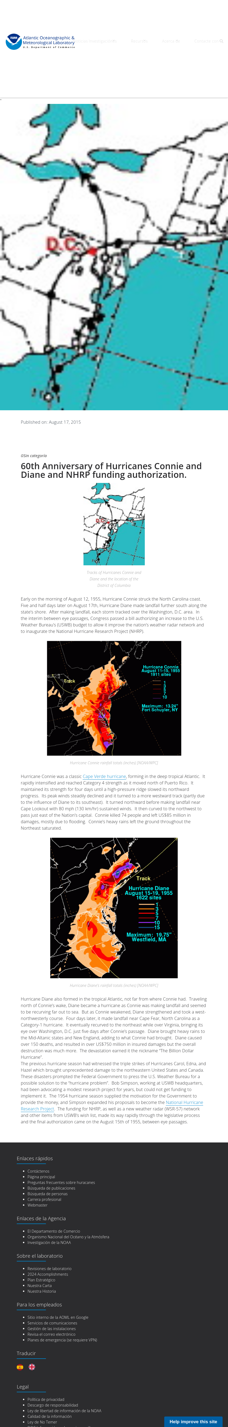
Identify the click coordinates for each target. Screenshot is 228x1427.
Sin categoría (38, 446)
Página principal (41, 1167)
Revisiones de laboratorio (50, 1259)
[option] (33, 1357)
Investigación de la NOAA (49, 1233)
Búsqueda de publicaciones (51, 1178)
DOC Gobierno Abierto (47, 1423)
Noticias (87, 42)
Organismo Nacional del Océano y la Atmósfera (68, 1227)
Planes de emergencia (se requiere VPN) (62, 1330)
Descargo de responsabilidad (53, 1395)
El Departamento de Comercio (54, 1221)
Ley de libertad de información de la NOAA (64, 1401)
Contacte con (196, 42)
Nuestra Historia (42, 1281)
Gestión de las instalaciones (52, 1319)
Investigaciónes (112, 42)
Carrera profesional (44, 1190)
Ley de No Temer (42, 1412)
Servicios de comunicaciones (52, 1313)
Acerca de (167, 42)
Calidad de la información (50, 1407)
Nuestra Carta (40, 1276)
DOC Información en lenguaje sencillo (60, 1418)
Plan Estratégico (41, 1270)
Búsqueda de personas (48, 1184)
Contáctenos (38, 1161)
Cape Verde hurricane (104, 767)
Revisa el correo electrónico (51, 1324)
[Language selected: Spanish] (29, 1357)
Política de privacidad (46, 1390)
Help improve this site (193, 1421)
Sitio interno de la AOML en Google (58, 1307)
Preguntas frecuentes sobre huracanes (61, 1173)
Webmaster (38, 1195)
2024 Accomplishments (48, 1264)
